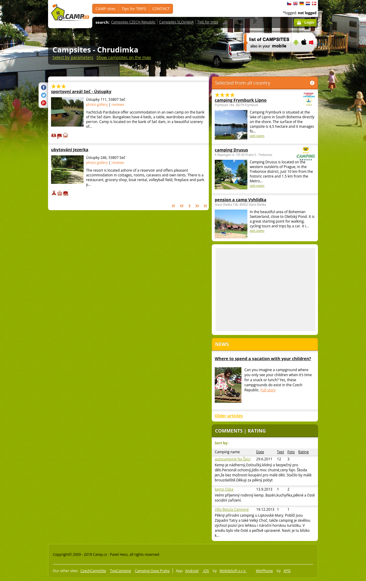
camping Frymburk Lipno (248, 100)
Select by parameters (72, 57)
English (295, 3)
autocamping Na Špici (233, 459)
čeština (289, 3)
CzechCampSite (93, 570)
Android (191, 570)
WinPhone (264, 570)
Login (309, 22)
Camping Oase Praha (152, 570)
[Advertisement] (343, 178)
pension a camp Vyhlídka (240, 199)
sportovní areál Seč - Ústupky (88, 91)
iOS (205, 570)
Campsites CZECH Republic (133, 22)
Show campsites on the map (123, 57)
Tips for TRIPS (134, 8)
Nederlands (307, 3)
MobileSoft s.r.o (232, 570)
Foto (291, 451)
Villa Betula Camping (232, 509)
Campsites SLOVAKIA (176, 22)
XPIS (287, 570)
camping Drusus (248, 150)
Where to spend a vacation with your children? (263, 358)
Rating (303, 451)
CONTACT (161, 8)
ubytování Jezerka (88, 149)
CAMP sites (105, 8)
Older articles (229, 416)
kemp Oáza (224, 489)
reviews (118, 104)
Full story (268, 389)
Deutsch (301, 3)
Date (260, 451)
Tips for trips (207, 22)
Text (280, 451)
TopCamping (120, 570)
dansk (314, 3)
